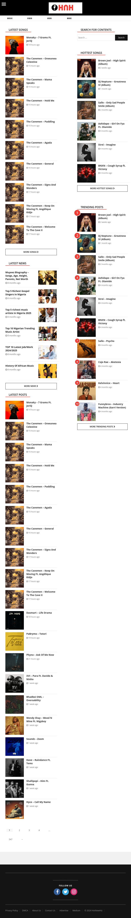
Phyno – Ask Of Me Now (40, 654)
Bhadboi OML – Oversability (35, 698)
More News (31, 386)
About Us (36, 910)
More (69, 18)
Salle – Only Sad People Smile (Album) (111, 104)
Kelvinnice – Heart (108, 383)
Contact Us (50, 910)
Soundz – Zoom (35, 738)
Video (29, 18)
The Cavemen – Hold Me (40, 100)
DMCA (25, 910)
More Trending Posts (102, 426)
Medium (76, 910)
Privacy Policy (11, 910)
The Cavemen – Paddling (40, 121)
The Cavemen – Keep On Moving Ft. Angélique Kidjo (40, 209)
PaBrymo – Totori (36, 633)
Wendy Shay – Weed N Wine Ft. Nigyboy (39, 719)
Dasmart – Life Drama (39, 612)
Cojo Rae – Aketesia (109, 362)
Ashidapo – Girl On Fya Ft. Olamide (111, 125)
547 (10, 839)
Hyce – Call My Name (38, 802)
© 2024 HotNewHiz (93, 910)
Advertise (63, 910)
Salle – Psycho (106, 341)
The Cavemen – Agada (39, 142)
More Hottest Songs (102, 188)
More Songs (31, 252)
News (49, 18)
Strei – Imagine (107, 144)
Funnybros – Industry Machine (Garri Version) (112, 405)
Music (10, 18)
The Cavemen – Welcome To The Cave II (40, 228)
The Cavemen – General (40, 163)
